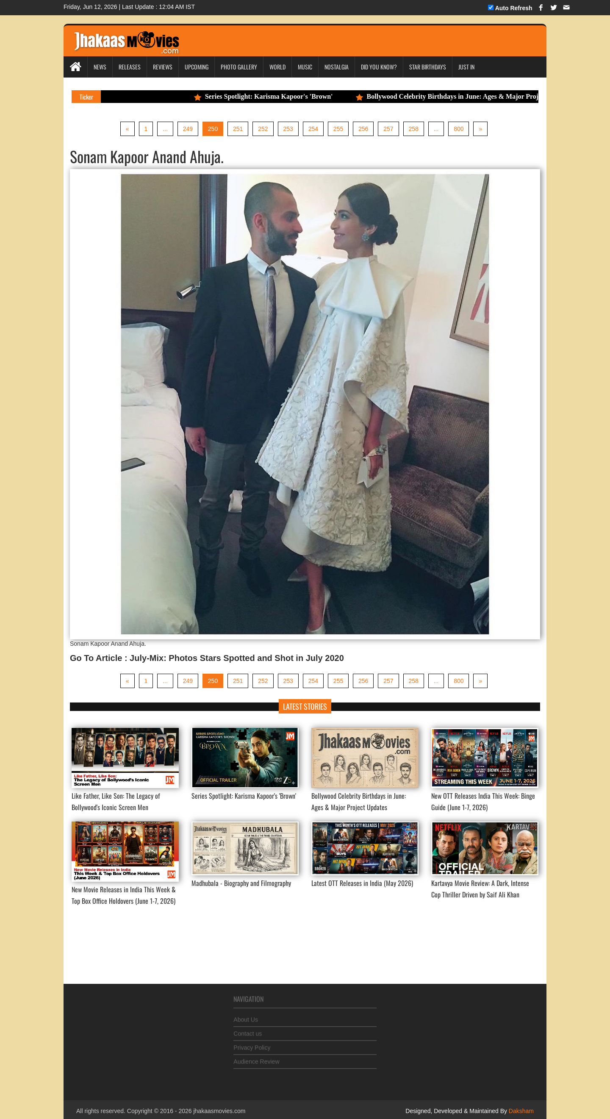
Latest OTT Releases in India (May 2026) (362, 883)
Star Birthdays (427, 66)
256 (363, 128)
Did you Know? (379, 66)
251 (238, 128)
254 (313, 128)
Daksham (520, 1111)
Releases (130, 66)
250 (212, 128)
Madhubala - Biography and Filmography (241, 883)
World (277, 66)
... (164, 128)
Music (305, 66)
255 (338, 128)
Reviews (162, 66)
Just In (466, 66)
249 (187, 128)
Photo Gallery (239, 66)
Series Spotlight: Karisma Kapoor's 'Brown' (281, 96)
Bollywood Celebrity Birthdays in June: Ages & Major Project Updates (481, 96)
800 (459, 128)
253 (288, 128)
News (100, 66)
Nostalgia (336, 66)
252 (263, 128)
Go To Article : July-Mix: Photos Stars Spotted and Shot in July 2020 (207, 658)
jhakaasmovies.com (219, 1111)
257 (389, 128)
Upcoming (196, 66)
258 (414, 128)
